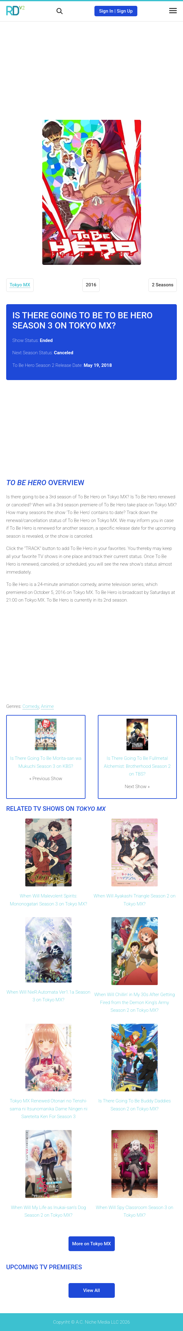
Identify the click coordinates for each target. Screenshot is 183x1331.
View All (91, 1290)
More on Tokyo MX (91, 1244)
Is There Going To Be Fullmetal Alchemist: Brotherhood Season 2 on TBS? (137, 766)
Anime (47, 706)
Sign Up (125, 11)
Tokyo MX (20, 285)
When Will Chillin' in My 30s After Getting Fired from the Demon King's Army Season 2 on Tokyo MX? (134, 1002)
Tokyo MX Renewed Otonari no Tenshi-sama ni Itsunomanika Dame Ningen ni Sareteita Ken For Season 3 (48, 1108)
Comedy (31, 706)
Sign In (106, 11)
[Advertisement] (91, 66)
